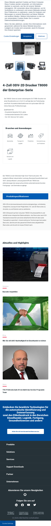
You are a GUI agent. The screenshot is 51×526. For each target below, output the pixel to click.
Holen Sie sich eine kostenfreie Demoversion (25, 431)
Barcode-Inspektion (10, 292)
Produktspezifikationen (17, 196)
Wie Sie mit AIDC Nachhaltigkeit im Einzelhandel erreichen (24, 341)
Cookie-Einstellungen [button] (11, 36)
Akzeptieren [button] (27, 36)
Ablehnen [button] (41, 36)
